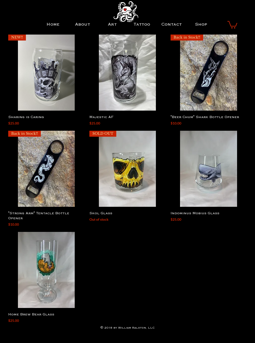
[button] (232, 24)
